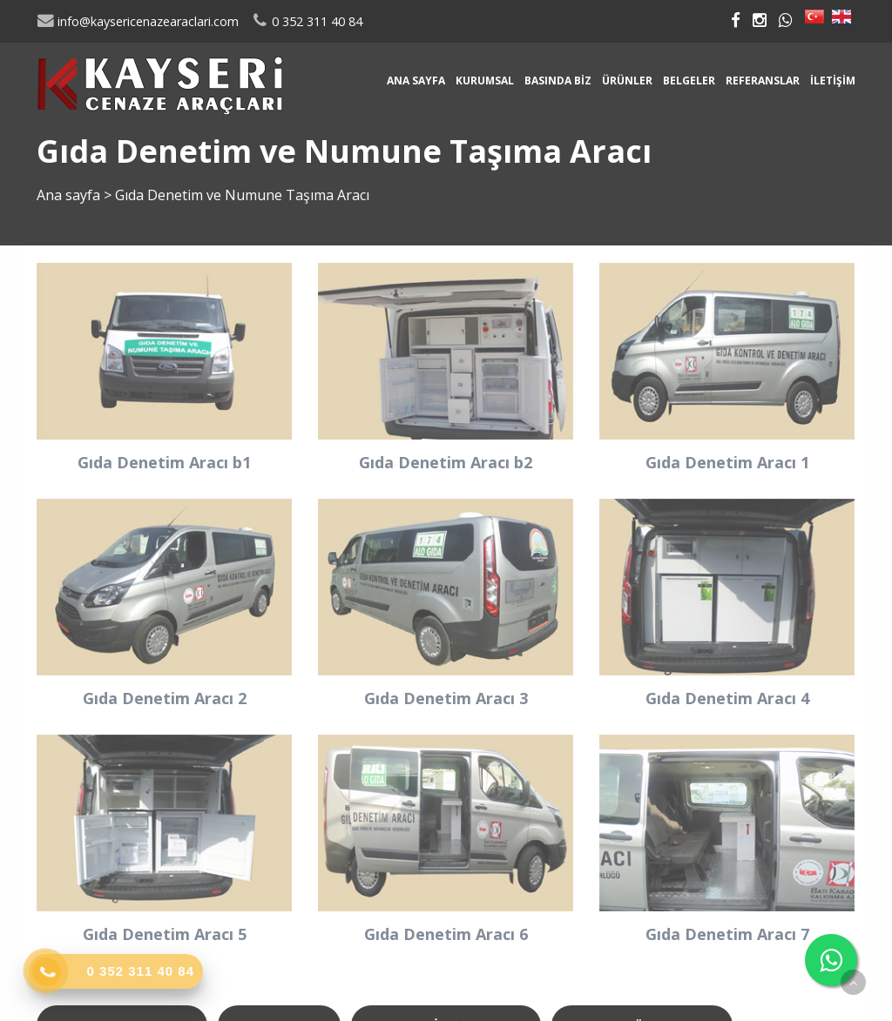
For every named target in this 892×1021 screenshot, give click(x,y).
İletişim (832, 80)
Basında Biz (557, 80)
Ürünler (627, 80)
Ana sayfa (416, 80)
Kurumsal (485, 80)
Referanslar (763, 80)
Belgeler (689, 80)
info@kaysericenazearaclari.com (138, 21)
